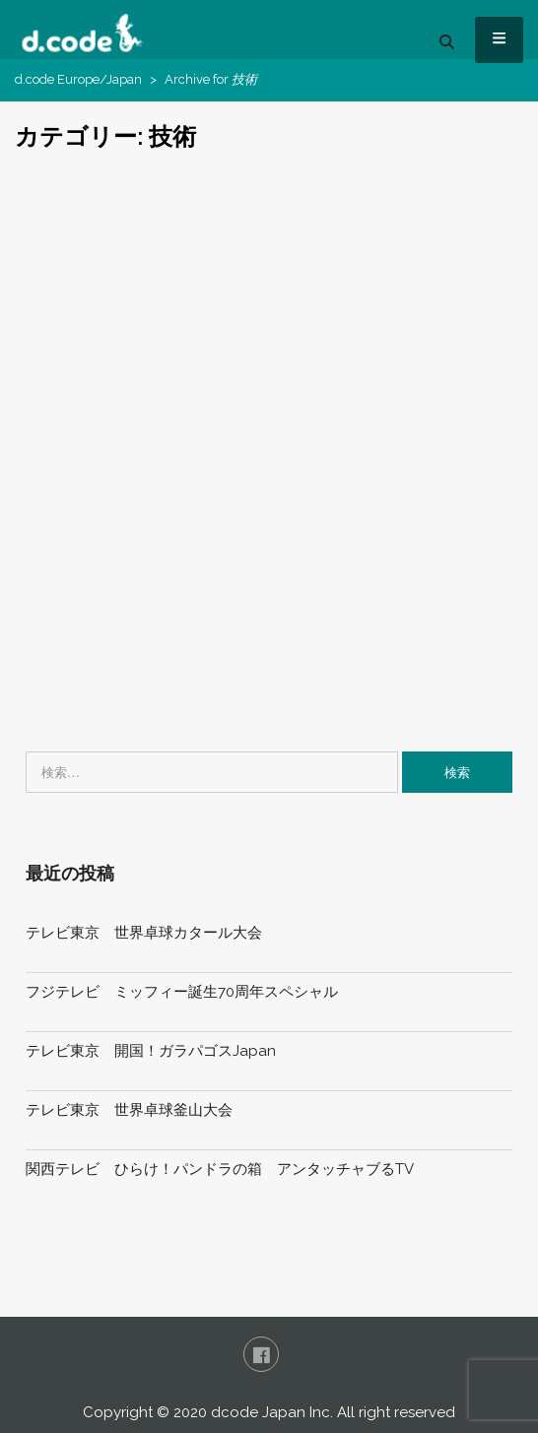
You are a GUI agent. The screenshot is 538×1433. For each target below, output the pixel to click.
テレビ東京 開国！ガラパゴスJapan (151, 1051)
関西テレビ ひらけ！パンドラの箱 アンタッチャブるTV (220, 1169)
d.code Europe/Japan (78, 79)
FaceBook (261, 1354)
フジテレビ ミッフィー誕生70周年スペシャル (182, 992)
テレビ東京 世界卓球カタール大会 (144, 933)
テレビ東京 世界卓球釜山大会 (129, 1110)
